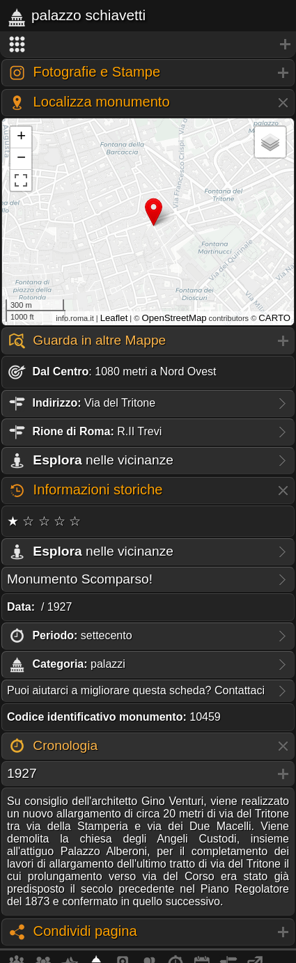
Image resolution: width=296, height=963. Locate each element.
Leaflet (114, 318)
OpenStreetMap (173, 318)
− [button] (21, 158)
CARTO (274, 318)
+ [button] (21, 137)
